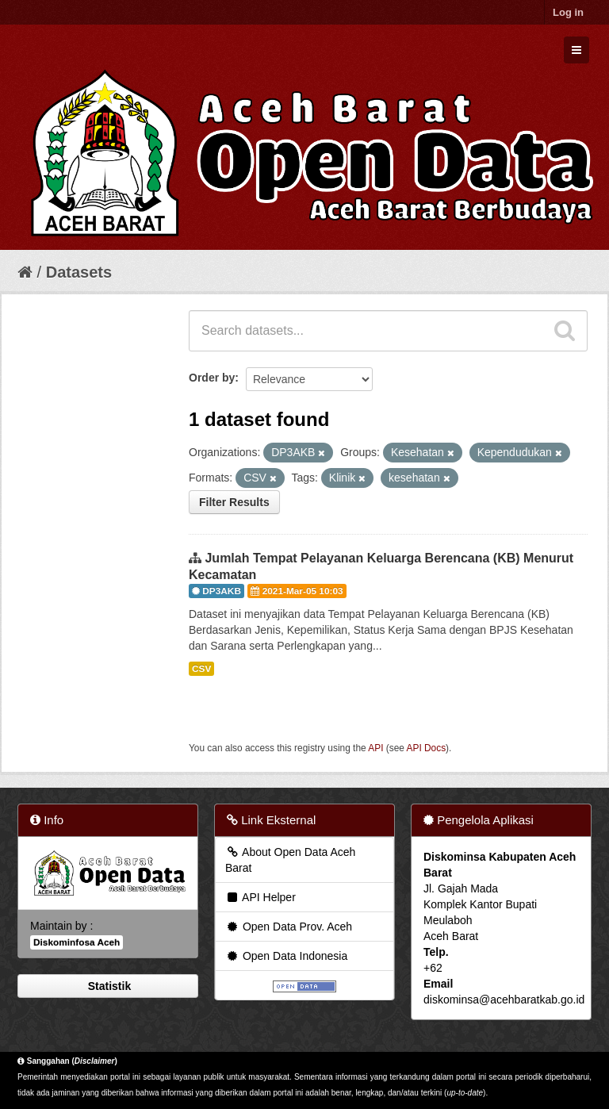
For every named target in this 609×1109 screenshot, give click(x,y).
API (375, 748)
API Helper (260, 897)
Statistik (108, 986)
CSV (201, 668)
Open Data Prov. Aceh (288, 926)
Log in (568, 12)
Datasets (79, 272)
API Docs (426, 748)
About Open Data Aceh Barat (290, 860)
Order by (212, 377)
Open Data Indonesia (286, 956)
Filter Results (234, 502)
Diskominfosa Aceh (76, 942)
